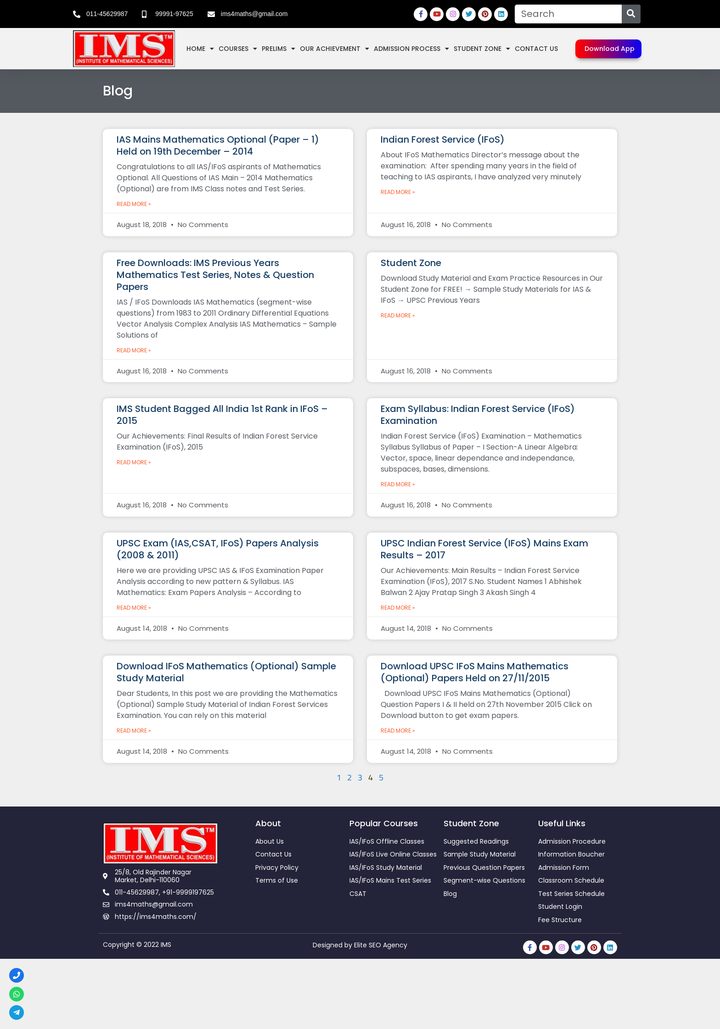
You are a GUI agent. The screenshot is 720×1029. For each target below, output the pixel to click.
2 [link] (349, 777)
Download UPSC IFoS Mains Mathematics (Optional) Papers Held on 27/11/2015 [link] (474, 672)
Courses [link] (238, 48)
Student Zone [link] (482, 48)
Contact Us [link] (536, 48)
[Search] (631, 14)
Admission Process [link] (411, 48)
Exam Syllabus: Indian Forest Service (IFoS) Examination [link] (478, 414)
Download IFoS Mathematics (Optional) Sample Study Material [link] (226, 672)
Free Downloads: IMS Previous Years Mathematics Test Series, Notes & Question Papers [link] (215, 274)
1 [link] (339, 777)
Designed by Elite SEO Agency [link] (360, 945)
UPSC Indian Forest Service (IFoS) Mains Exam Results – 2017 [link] (484, 549)
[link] (100, 14)
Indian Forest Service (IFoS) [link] (443, 139)
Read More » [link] (134, 204)
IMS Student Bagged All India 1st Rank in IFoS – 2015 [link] (222, 414)
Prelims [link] (278, 48)
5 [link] (381, 777)
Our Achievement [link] (334, 48)
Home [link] (200, 48)
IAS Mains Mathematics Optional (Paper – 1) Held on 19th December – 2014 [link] (218, 145)
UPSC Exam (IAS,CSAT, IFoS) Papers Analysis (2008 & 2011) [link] (218, 549)
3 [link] (360, 777)
